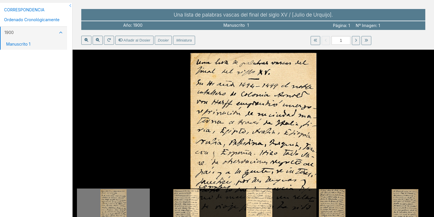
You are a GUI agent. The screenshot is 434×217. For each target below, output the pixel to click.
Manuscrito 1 (18, 44)
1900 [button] (33, 32)
